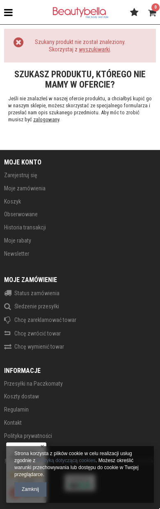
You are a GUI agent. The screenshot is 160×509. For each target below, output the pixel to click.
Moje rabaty (17, 240)
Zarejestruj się (20, 175)
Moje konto (22, 162)
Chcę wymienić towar (39, 346)
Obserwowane (21, 214)
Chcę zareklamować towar (45, 320)
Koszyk (12, 201)
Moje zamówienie (30, 280)
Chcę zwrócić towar (37, 333)
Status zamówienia (36, 293)
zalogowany (46, 119)
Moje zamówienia (25, 188)
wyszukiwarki (94, 49)
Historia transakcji (25, 227)
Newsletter (16, 253)
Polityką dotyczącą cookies (66, 460)
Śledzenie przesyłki (36, 306)
